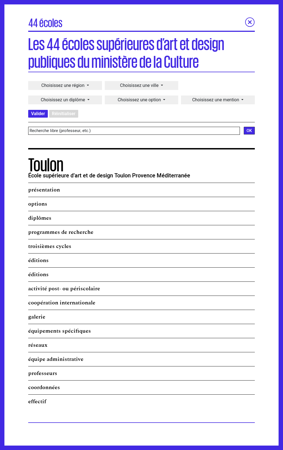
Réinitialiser (63, 113)
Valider (38, 113)
